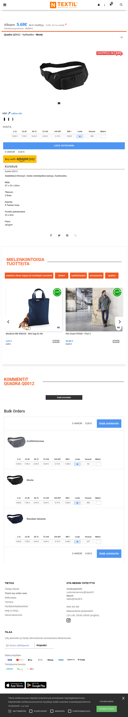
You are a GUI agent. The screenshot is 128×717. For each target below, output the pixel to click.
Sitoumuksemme (13, 619)
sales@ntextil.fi (74, 603)
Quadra (8, 39)
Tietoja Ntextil (12, 593)
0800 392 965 (73, 611)
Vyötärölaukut (78, 280)
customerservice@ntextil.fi (80, 596)
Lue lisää (25, 706)
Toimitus (9, 606)
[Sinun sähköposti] (19, 650)
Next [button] (121, 82)
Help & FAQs (11, 615)
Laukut (61, 280)
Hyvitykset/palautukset (16, 611)
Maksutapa (10, 602)
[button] (99, 4)
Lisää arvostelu (64, 402)
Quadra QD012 (11, 176)
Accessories (96, 280)
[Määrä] (98, 468)
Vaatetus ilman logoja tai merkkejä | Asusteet (29, 280)
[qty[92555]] (103, 141)
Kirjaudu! (41, 649)
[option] (64, 80)
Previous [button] (8, 82)
